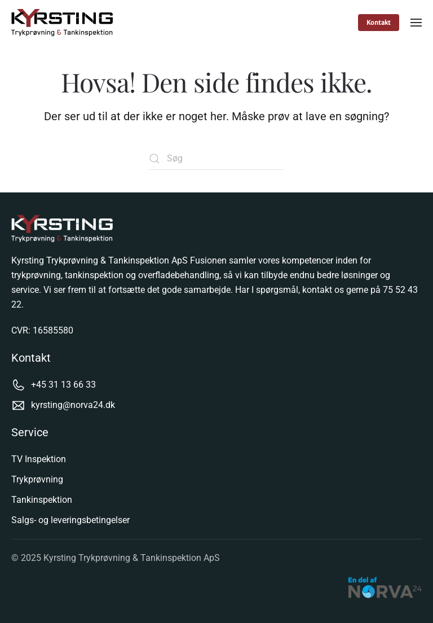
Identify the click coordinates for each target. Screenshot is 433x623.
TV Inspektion (38, 459)
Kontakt (378, 23)
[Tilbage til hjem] (63, 22)
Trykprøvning (37, 479)
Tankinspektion (41, 499)
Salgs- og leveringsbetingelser (70, 520)
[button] (416, 22)
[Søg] (216, 158)
